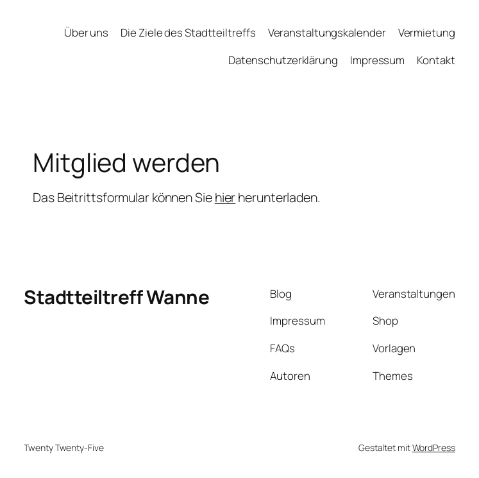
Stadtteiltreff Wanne (116, 297)
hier (225, 197)
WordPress (433, 447)
